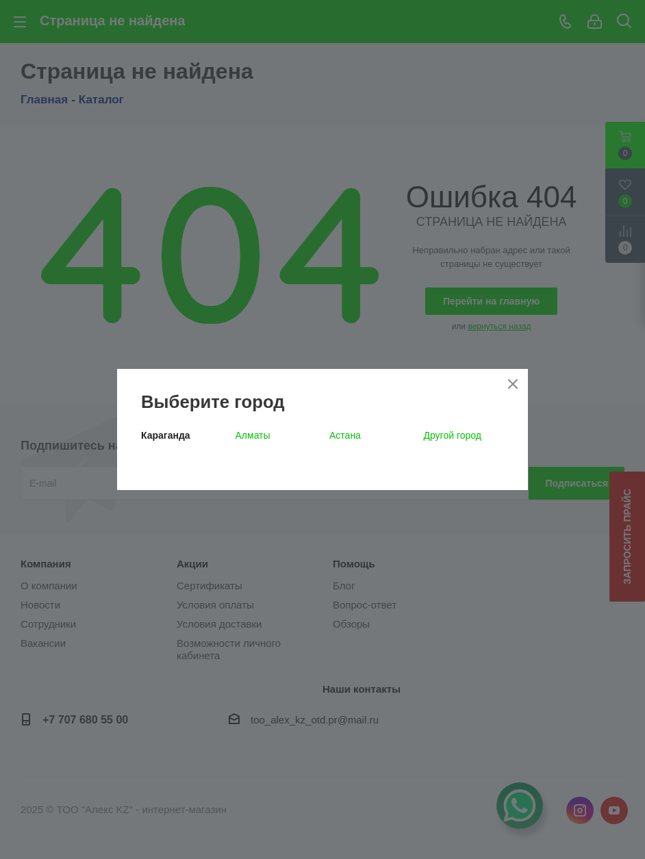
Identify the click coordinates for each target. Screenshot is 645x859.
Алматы (253, 435)
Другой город (452, 435)
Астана (345, 435)
